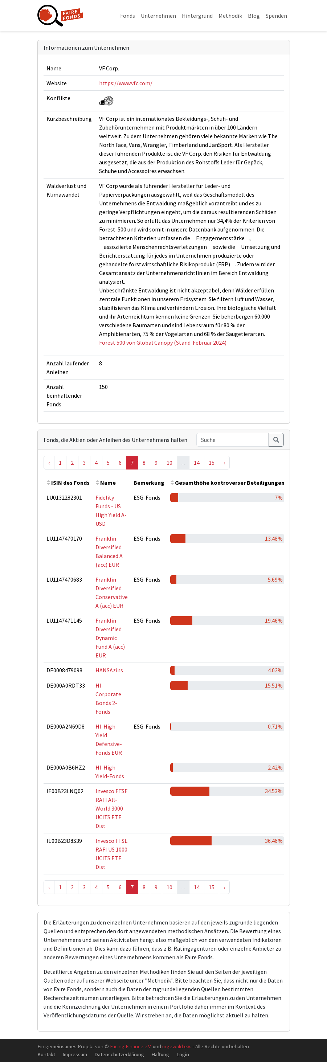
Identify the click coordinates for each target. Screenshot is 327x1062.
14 (197, 462)
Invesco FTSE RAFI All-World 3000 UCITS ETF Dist (111, 808)
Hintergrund (197, 15)
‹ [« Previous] (49, 462)
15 (211, 462)
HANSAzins (109, 670)
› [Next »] (224, 462)
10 (169, 462)
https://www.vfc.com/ (125, 83)
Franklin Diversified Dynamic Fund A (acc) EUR (110, 638)
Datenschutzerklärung (119, 1054)
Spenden (276, 15)
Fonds (127, 15)
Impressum (74, 1054)
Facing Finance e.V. (131, 1046)
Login (182, 1054)
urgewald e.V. (176, 1046)
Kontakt (46, 1054)
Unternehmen (158, 15)
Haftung (160, 1054)
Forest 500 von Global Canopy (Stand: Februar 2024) (162, 342)
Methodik (230, 15)
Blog (254, 15)
